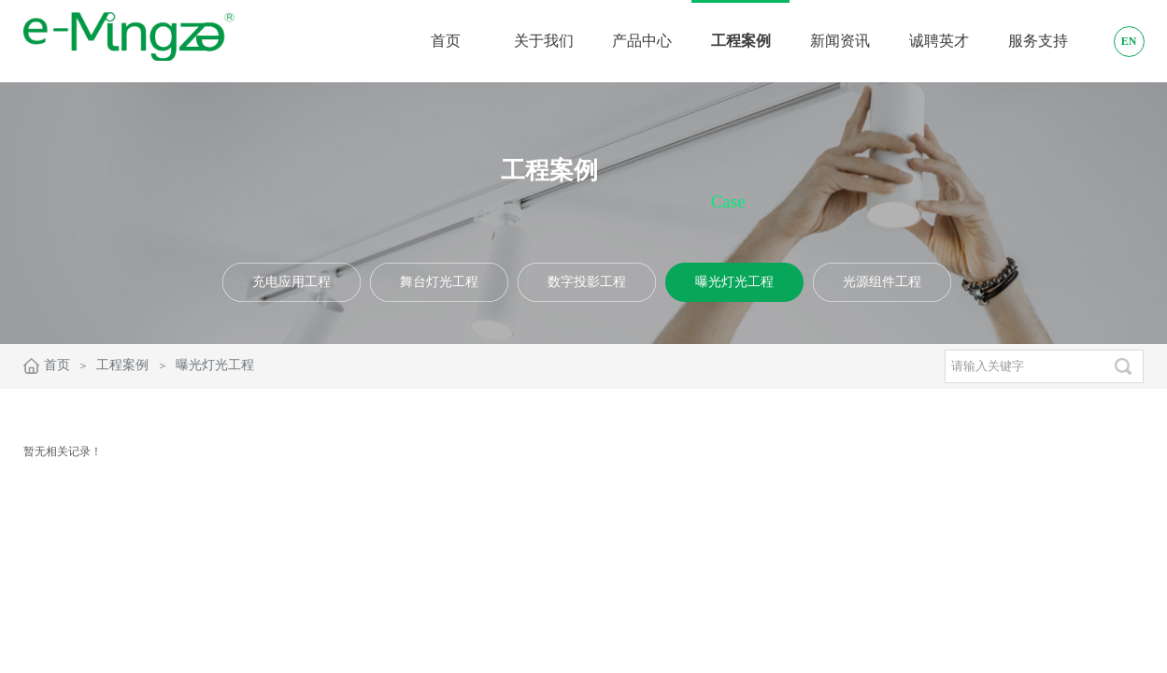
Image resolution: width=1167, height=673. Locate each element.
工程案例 (122, 365)
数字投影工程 (587, 282)
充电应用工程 (291, 282)
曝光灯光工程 (734, 282)
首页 (57, 365)
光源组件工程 (882, 282)
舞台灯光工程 (439, 282)
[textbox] (1024, 366)
